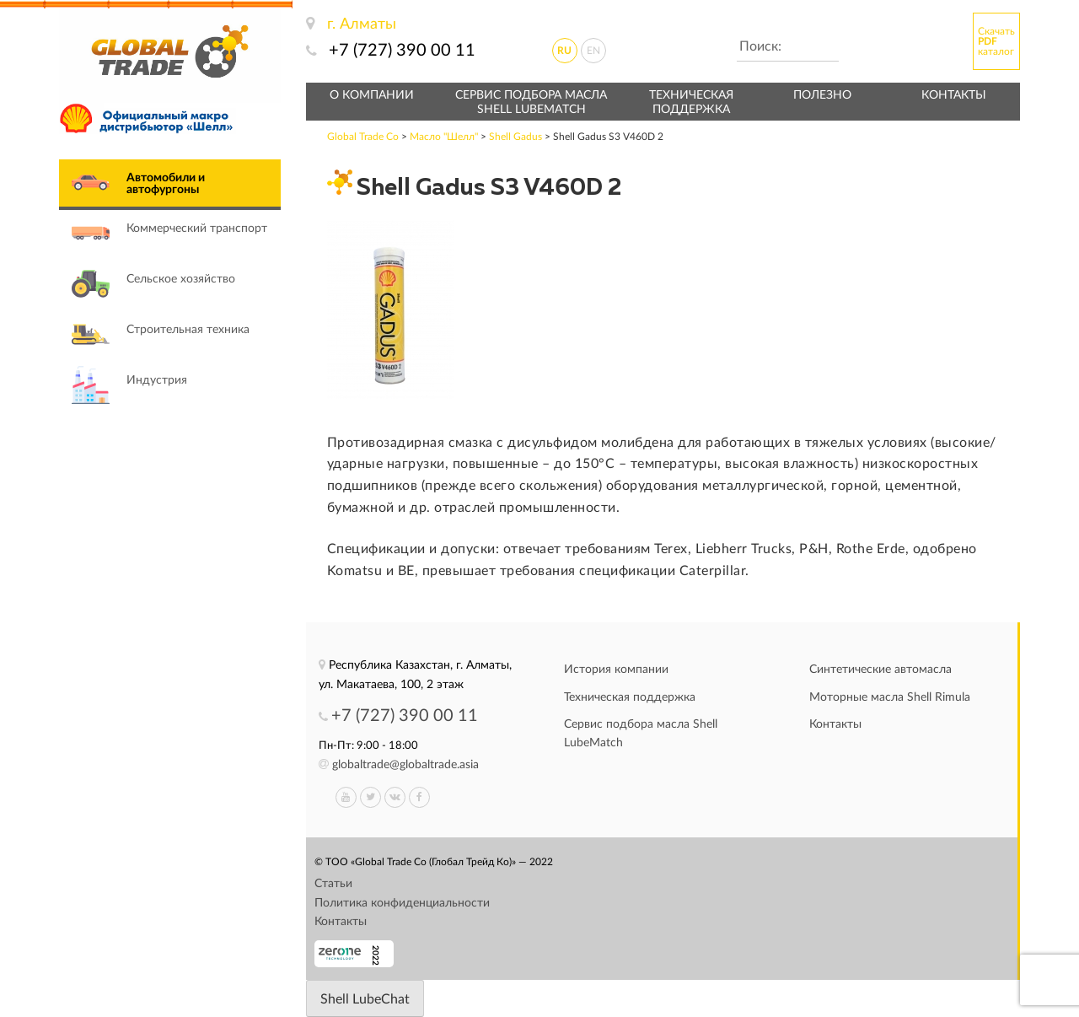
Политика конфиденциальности (402, 903)
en (593, 51)
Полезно (822, 95)
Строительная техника (188, 330)
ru (564, 51)
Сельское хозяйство (180, 279)
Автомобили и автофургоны (165, 184)
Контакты (953, 95)
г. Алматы (361, 24)
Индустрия (156, 380)
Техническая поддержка (691, 102)
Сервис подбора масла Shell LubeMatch (531, 102)
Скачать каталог (996, 41)
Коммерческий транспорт (196, 228)
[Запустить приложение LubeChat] (365, 998)
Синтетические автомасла (880, 669)
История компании (616, 669)
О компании (372, 95)
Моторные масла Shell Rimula (889, 697)
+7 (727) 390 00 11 (402, 50)
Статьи (333, 884)
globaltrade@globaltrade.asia (405, 765)
